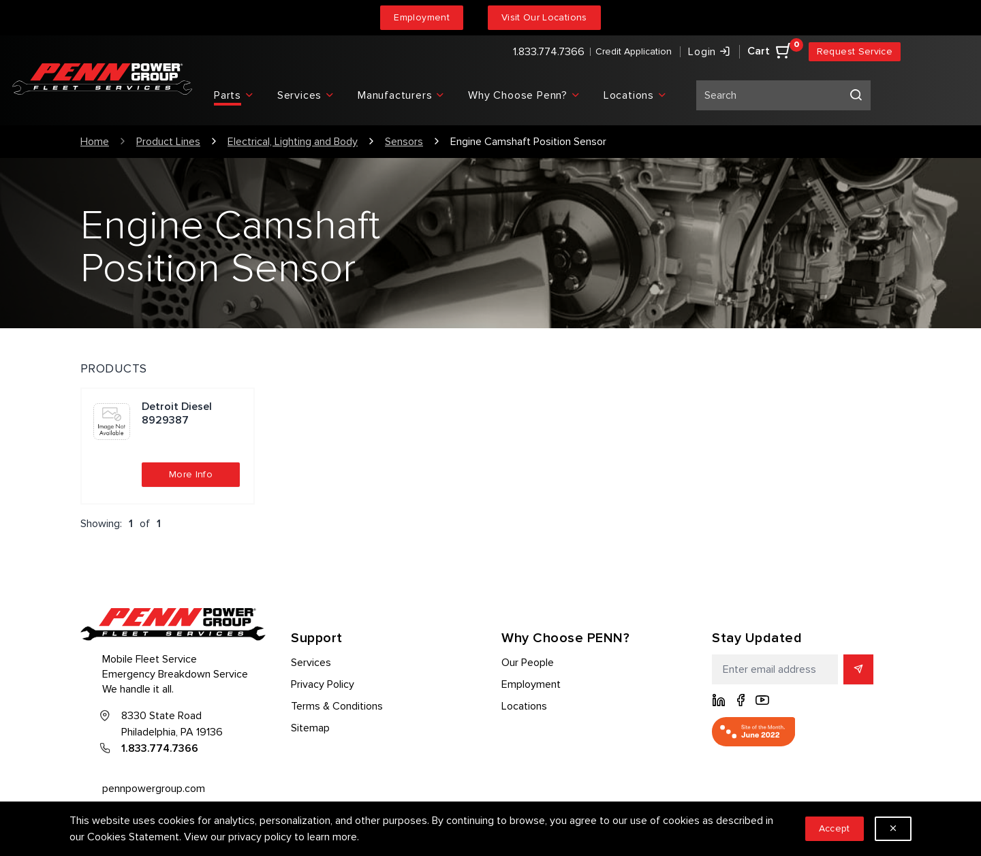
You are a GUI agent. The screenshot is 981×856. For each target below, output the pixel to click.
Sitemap (310, 728)
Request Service (854, 51)
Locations (524, 706)
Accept (834, 828)
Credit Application (633, 51)
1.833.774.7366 (549, 52)
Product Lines (168, 141)
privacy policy (260, 837)
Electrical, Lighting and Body (293, 141)
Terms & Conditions (337, 706)
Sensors (404, 141)
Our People (527, 662)
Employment (422, 17)
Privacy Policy (322, 684)
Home (94, 141)
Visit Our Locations (544, 17)
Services (311, 662)
